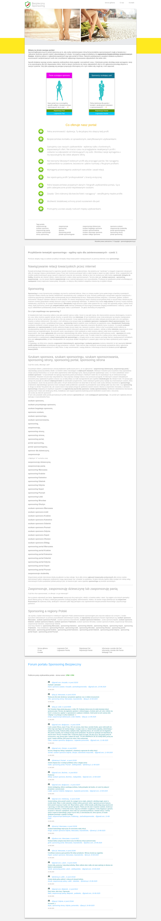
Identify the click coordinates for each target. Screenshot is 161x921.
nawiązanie (32, 281)
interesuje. (79, 317)
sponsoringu (93, 581)
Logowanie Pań (59, 113)
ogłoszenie (49, 333)
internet (128, 343)
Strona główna (110, 3)
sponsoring (127, 385)
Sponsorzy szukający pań (102, 75)
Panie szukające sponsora (59, 75)
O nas (122, 3)
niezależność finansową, (120, 323)
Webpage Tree (107, 652)
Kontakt (131, 3)
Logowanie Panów (101, 113)
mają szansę (108, 301)
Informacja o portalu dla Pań (112, 648)
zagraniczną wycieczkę (72, 389)
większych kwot (56, 381)
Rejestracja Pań (59, 111)
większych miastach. (86, 371)
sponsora (119, 333)
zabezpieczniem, (41, 339)
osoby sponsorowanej (98, 389)
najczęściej (86, 618)
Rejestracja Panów (101, 111)
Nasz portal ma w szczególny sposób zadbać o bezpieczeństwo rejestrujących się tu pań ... (59, 105)
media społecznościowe (37, 345)
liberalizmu (68, 303)
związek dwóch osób (61, 305)
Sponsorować (58, 597)
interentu (115, 329)
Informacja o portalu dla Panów (113, 650)
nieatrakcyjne (104, 379)
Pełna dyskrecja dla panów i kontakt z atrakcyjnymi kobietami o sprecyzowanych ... (101, 105)
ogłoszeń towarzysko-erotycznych (100, 577)
